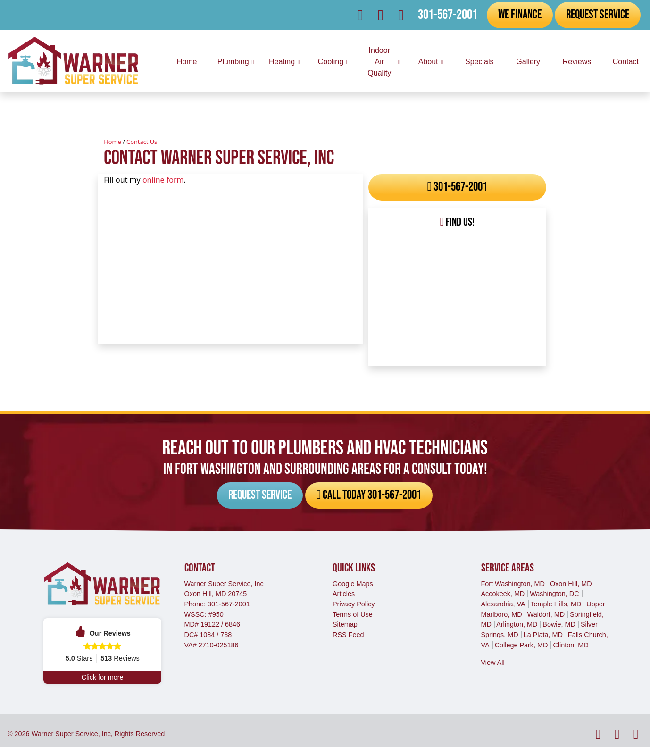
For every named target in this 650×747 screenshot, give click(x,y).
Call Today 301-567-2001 (339, 495)
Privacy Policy (354, 604)
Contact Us (141, 141)
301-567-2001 (447, 15)
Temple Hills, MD (555, 604)
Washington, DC (554, 593)
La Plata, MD (543, 634)
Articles (344, 593)
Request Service (597, 14)
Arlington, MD (516, 624)
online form (163, 180)
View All (493, 662)
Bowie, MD (558, 624)
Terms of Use (353, 614)
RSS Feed (348, 634)
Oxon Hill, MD (571, 584)
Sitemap (345, 624)
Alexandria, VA (503, 604)
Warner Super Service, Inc (71, 734)
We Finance (520, 14)
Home (112, 141)
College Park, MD (521, 645)
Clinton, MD (570, 645)
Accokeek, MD (503, 593)
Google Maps (353, 584)
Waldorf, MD (546, 614)
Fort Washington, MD (513, 584)
